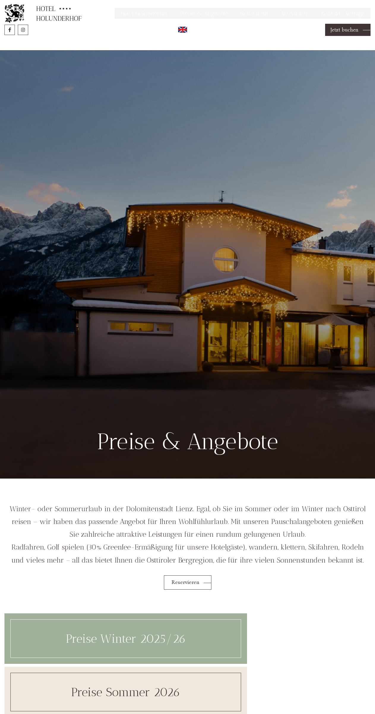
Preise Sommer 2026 (187, 651)
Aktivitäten (290, 27)
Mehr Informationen (289, 7)
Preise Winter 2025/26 (64, 651)
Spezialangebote (311, 651)
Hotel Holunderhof (128, 27)
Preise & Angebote (193, 27)
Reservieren (186, 586)
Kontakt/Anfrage (341, 27)
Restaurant (247, 27)
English (178, 46)
